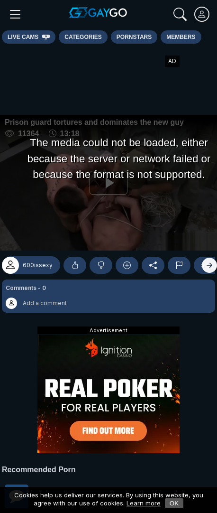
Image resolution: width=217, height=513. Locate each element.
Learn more (144, 503)
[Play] (108, 183)
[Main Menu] (15, 14)
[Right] (209, 265)
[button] (108, 296)
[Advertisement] (108, 79)
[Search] (180, 14)
